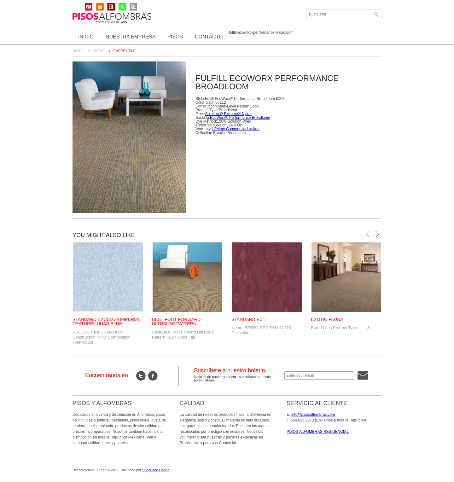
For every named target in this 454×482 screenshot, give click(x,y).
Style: (200, 98)
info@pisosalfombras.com (313, 414)
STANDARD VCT (248, 319)
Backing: (202, 117)
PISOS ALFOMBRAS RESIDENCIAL (318, 431)
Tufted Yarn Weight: (212, 125)
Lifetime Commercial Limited (235, 129)
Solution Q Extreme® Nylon (228, 114)
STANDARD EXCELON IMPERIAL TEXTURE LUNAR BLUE (107, 321)
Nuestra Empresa (130, 36)
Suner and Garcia (155, 470)
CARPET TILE (124, 51)
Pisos (175, 36)
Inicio (86, 36)
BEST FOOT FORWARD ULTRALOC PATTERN (176, 321)
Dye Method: (206, 121)
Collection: (204, 133)
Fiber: (200, 114)
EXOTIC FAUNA (327, 319)
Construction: (206, 106)
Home (78, 51)
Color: (200, 102)
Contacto (209, 36)
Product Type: (207, 110)
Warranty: (203, 129)
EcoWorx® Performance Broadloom (240, 117)
